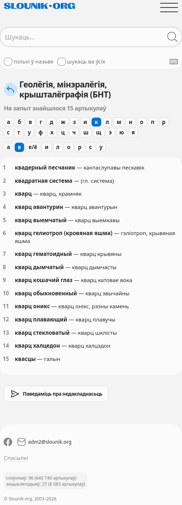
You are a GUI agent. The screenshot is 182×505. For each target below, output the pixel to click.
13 (6, 332)
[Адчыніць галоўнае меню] (169, 7)
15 (6, 358)
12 (6, 319)
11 (6, 306)
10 (6, 293)
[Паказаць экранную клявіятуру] (173, 61)
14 (6, 345)
